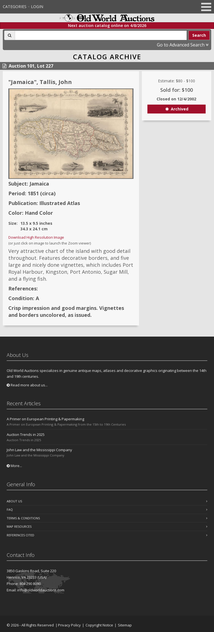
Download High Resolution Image (36, 237)
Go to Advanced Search (182, 45)
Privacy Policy (69, 625)
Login (37, 6)
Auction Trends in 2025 (26, 434)
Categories (14, 6)
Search (199, 35)
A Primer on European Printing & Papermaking (45, 418)
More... (14, 465)
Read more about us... (27, 384)
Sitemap (125, 625)
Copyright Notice (99, 625)
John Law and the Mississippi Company (39, 449)
